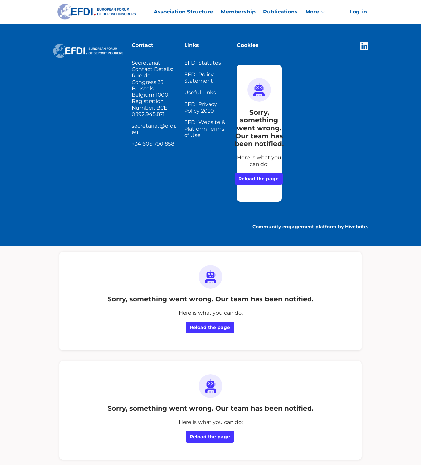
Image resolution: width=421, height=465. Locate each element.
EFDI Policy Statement (199, 77)
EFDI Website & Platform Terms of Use (204, 128)
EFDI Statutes (202, 63)
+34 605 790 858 (153, 144)
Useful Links (200, 93)
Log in (358, 12)
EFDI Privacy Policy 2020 (200, 107)
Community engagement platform (294, 227)
